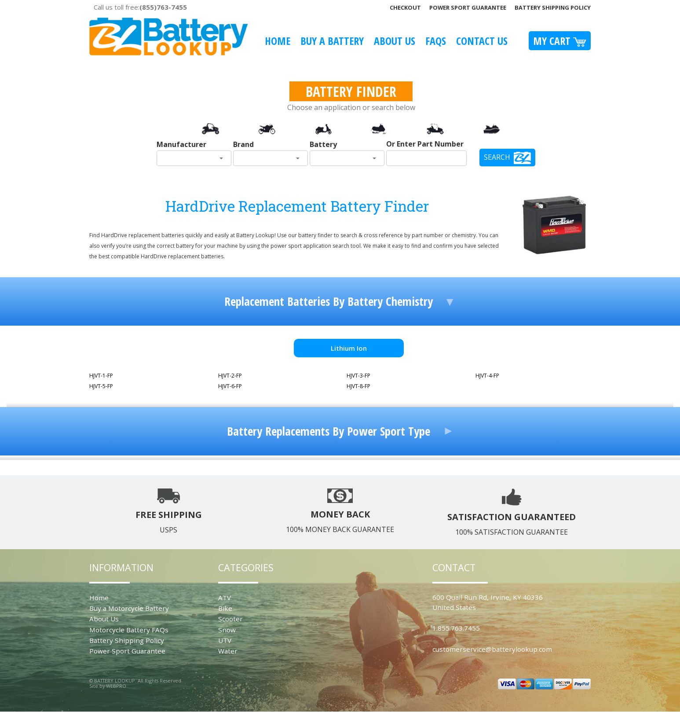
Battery (323, 144)
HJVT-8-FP (358, 386)
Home (277, 40)
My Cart (559, 40)
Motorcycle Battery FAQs (128, 629)
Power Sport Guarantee (467, 7)
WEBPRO (116, 686)
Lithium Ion (349, 348)
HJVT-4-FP (487, 375)
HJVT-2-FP (230, 375)
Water (228, 650)
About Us (394, 40)
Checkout (405, 7)
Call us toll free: (140, 7)
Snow (227, 629)
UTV (224, 640)
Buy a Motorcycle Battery (129, 608)
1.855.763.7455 (456, 628)
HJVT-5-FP (101, 386)
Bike (225, 608)
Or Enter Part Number (425, 144)
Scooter (230, 618)
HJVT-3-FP (358, 375)
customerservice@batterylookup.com (492, 649)
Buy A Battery (332, 40)
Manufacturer (181, 144)
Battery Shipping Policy (553, 7)
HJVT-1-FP (101, 375)
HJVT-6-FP (230, 386)
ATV (224, 597)
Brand (243, 144)
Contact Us (482, 40)
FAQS (435, 40)
